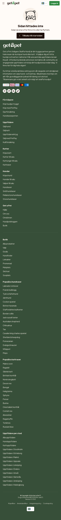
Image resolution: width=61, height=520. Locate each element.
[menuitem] (30, 104)
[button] (54, 3)
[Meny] (3, 3)
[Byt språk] (44, 3)
